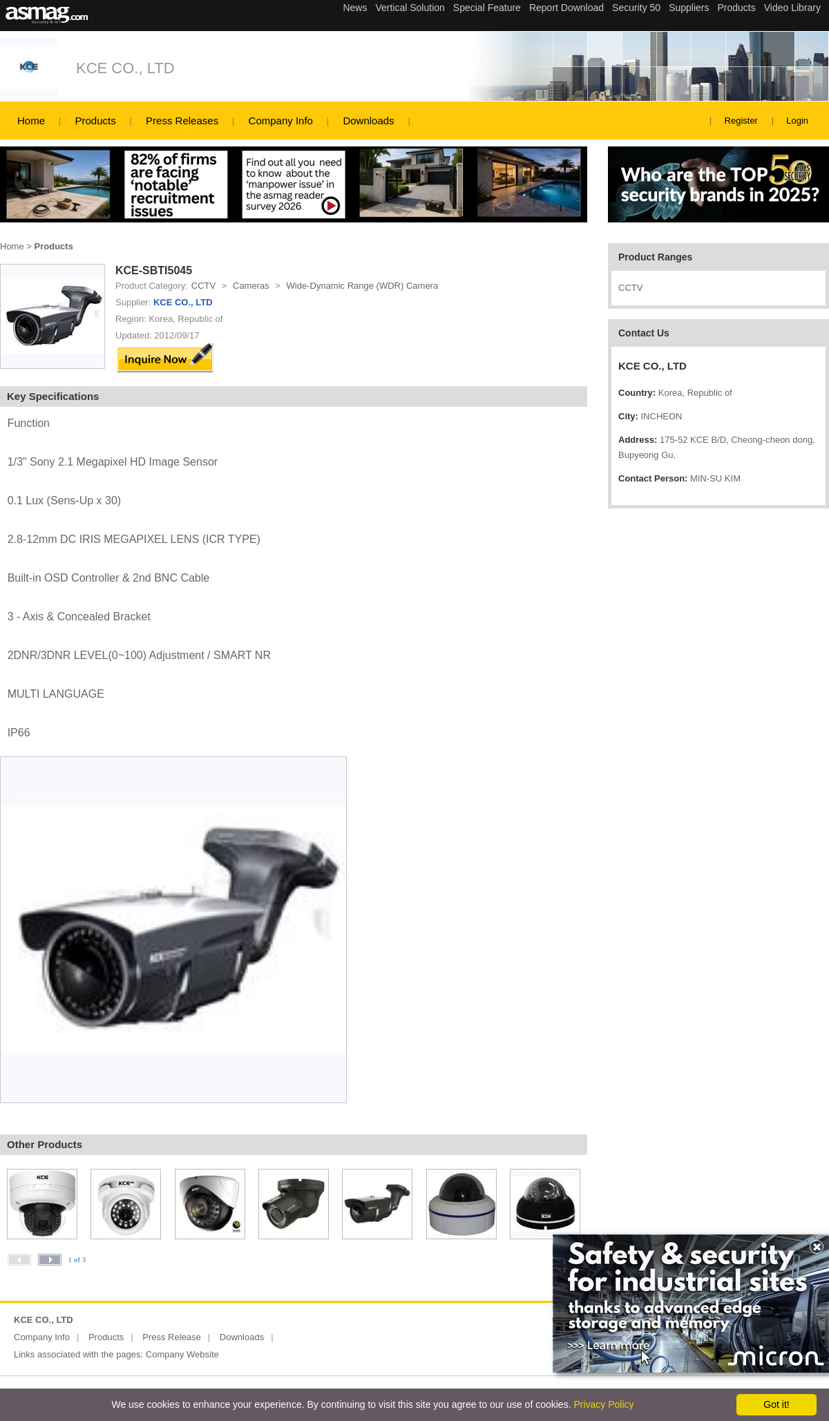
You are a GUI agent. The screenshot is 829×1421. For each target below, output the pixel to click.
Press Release (171, 1337)
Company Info (281, 120)
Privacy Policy (603, 1404)
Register (741, 120)
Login (797, 120)
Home (31, 120)
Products (95, 120)
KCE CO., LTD (125, 68)
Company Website (182, 1354)
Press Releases (182, 120)
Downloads (368, 120)
